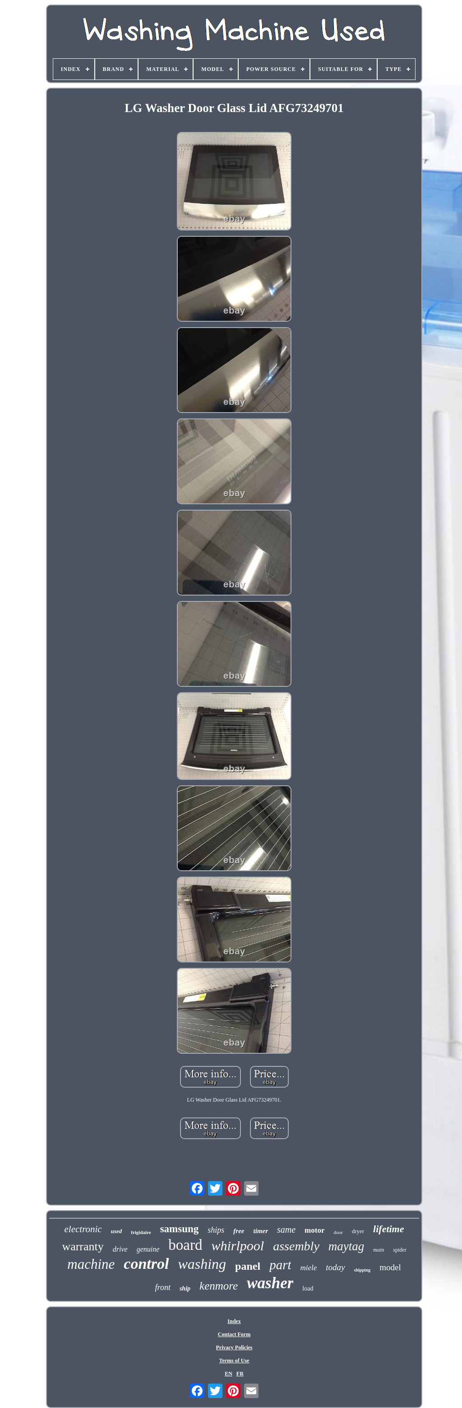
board (185, 1245)
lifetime (388, 1228)
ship (185, 1288)
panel (247, 1266)
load (307, 1288)
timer (260, 1230)
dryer (358, 1231)
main (378, 1250)
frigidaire (141, 1232)
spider (399, 1250)
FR (240, 1373)
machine (91, 1264)
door (337, 1232)
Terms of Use (234, 1360)
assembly (296, 1246)
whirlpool (237, 1245)
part (280, 1265)
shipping (362, 1269)
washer (270, 1283)
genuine (148, 1249)
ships (216, 1229)
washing (202, 1264)
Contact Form (234, 1334)
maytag (346, 1246)
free (238, 1230)
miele (308, 1267)
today (335, 1267)
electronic (83, 1229)
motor (314, 1230)
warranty (82, 1246)
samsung (179, 1228)
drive (120, 1249)
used (116, 1231)
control (146, 1263)
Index (233, 1321)
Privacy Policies (234, 1347)
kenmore (218, 1286)
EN (228, 1373)
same (286, 1229)
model (390, 1267)
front (163, 1287)
